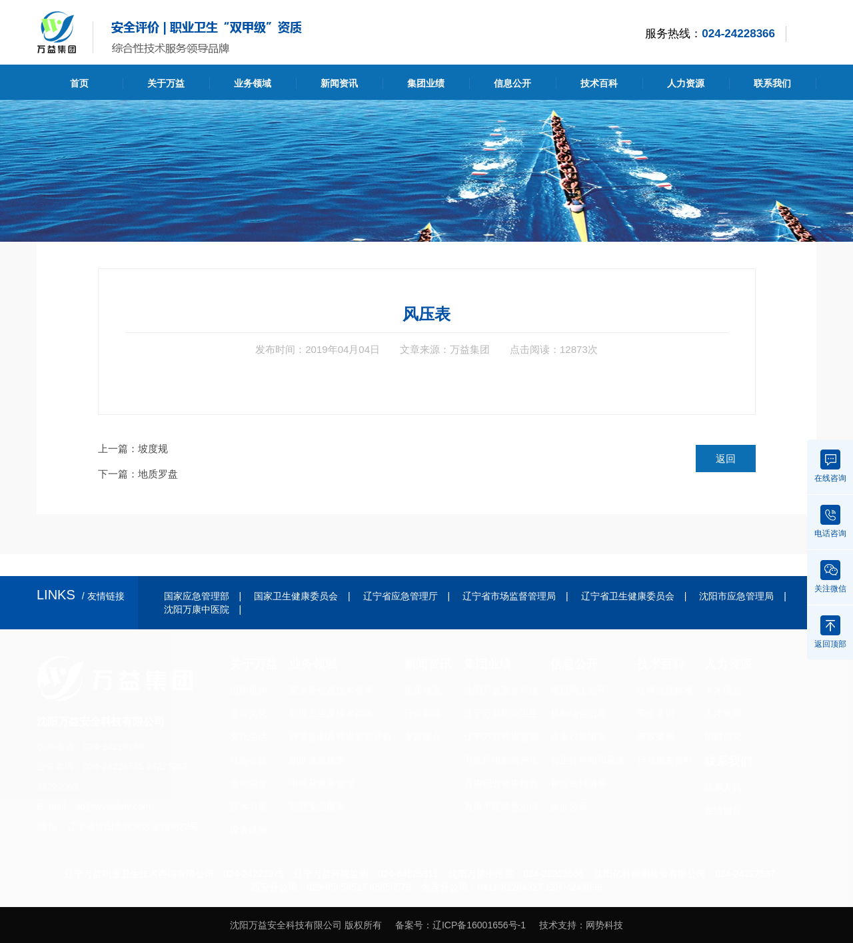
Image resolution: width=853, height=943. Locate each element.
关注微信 (830, 576)
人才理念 (723, 690)
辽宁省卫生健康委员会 (627, 596)
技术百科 (599, 83)
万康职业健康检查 (501, 783)
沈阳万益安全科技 (501, 690)
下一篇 (138, 473)
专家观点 (422, 736)
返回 (726, 458)
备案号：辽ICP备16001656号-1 (460, 925)
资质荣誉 (248, 783)
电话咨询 (830, 521)
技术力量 (248, 806)
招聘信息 (723, 736)
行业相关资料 (665, 760)
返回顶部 (830, 632)
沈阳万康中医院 (196, 609)
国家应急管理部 (196, 596)
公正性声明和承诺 (587, 760)
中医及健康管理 (322, 783)
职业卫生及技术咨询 (331, 713)
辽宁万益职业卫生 (501, 713)
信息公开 (512, 83)
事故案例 (655, 736)
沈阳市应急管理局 (736, 596)
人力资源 (685, 83)
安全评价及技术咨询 (331, 690)
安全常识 (655, 713)
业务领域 (252, 83)
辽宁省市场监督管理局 (509, 596)
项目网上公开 (578, 690)
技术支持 (557, 925)
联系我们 (772, 83)
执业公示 (569, 806)
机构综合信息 (578, 713)
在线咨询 (830, 466)
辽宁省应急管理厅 (400, 596)
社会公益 (248, 760)
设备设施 (248, 829)
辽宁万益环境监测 (501, 736)
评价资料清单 (578, 783)
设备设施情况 (578, 736)
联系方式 (723, 787)
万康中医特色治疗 (501, 806)
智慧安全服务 (317, 806)
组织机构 (248, 690)
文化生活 (248, 736)
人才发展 (723, 713)
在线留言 (723, 810)
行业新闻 (422, 713)
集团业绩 (425, 83)
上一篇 (133, 448)
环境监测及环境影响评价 (340, 736)
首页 (79, 83)
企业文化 (248, 713)
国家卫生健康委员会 (296, 596)
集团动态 (422, 690)
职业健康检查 (317, 760)
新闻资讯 (339, 83)
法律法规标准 (665, 690)
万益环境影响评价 (501, 760)
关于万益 (166, 83)
